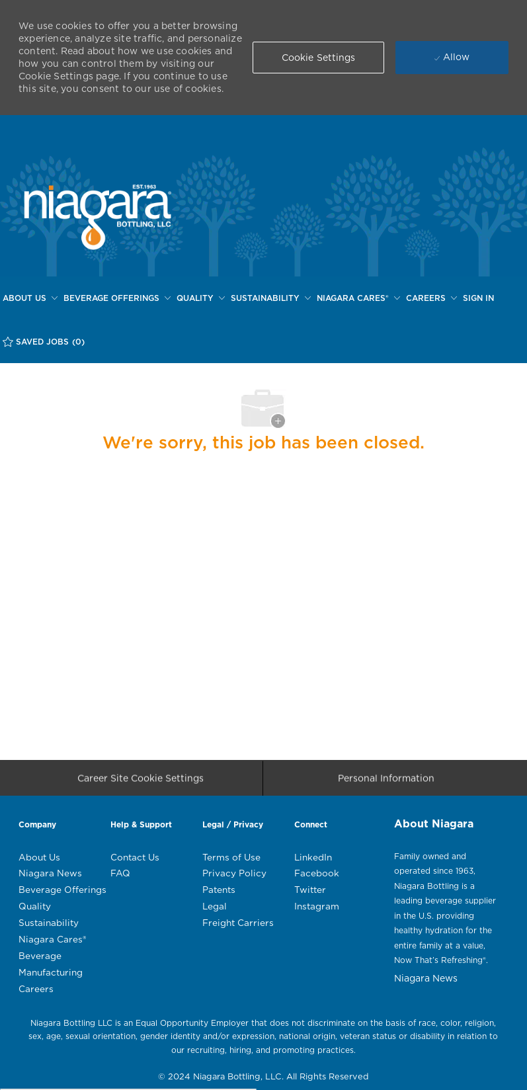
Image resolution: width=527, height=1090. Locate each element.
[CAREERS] (431, 298)
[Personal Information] (386, 782)
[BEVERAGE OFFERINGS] (117, 298)
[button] (319, 57)
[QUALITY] (201, 298)
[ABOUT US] (30, 298)
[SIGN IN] (478, 298)
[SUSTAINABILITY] (271, 298)
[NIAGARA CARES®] (358, 298)
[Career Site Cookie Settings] (140, 782)
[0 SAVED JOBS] (44, 341)
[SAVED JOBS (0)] (44, 341)
